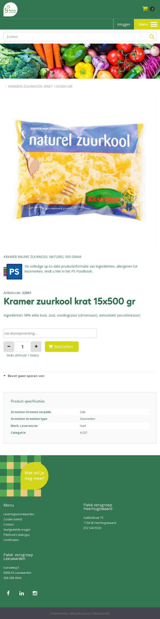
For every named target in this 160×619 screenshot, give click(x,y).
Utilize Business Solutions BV (89, 613)
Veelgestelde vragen (17, 530)
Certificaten (11, 540)
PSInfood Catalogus (16, 535)
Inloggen (123, 24)
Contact (9, 524)
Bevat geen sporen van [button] (24, 376)
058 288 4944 (12, 578)
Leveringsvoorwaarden (19, 514)
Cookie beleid (13, 519)
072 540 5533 (92, 528)
